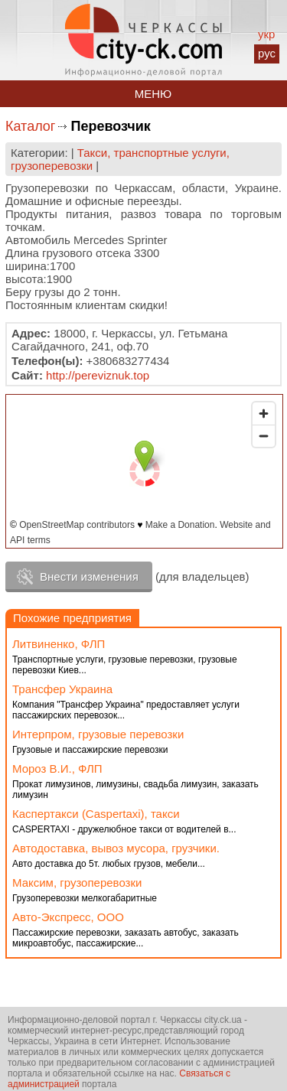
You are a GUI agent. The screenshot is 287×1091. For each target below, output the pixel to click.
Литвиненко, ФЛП (58, 643)
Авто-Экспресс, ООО (68, 916)
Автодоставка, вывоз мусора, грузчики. (116, 848)
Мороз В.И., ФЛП (57, 768)
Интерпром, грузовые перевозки (98, 734)
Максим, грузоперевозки (77, 882)
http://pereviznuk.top (97, 375)
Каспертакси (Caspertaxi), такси (96, 813)
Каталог (30, 126)
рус (267, 53)
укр (266, 34)
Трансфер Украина (62, 688)
